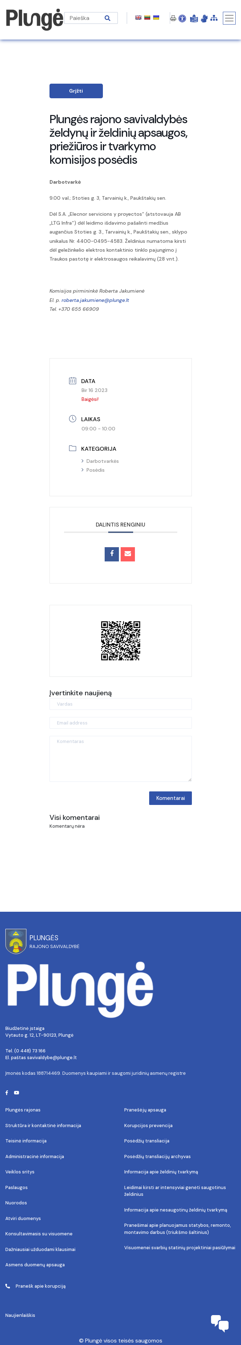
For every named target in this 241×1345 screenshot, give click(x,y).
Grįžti (76, 91)
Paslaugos (16, 1187)
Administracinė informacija (34, 1156)
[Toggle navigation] (229, 18)
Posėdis (93, 470)
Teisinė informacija (26, 1141)
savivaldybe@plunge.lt (52, 1057)
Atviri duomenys (23, 1218)
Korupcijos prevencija (148, 1125)
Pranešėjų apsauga (145, 1110)
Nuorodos (16, 1203)
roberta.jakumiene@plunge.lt (95, 300)
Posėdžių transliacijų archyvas (157, 1156)
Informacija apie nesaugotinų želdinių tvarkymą (175, 1210)
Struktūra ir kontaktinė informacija (43, 1125)
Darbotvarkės (100, 461)
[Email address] (120, 723)
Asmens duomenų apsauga (35, 1265)
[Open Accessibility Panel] (182, 18)
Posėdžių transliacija (146, 1141)
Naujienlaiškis (20, 1315)
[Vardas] (120, 704)
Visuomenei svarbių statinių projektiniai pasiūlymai (179, 1248)
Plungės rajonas (23, 1110)
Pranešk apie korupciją (35, 1286)
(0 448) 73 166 (30, 1051)
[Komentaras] (120, 759)
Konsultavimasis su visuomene (39, 1234)
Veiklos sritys (20, 1172)
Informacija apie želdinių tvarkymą (161, 1172)
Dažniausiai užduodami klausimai (40, 1249)
